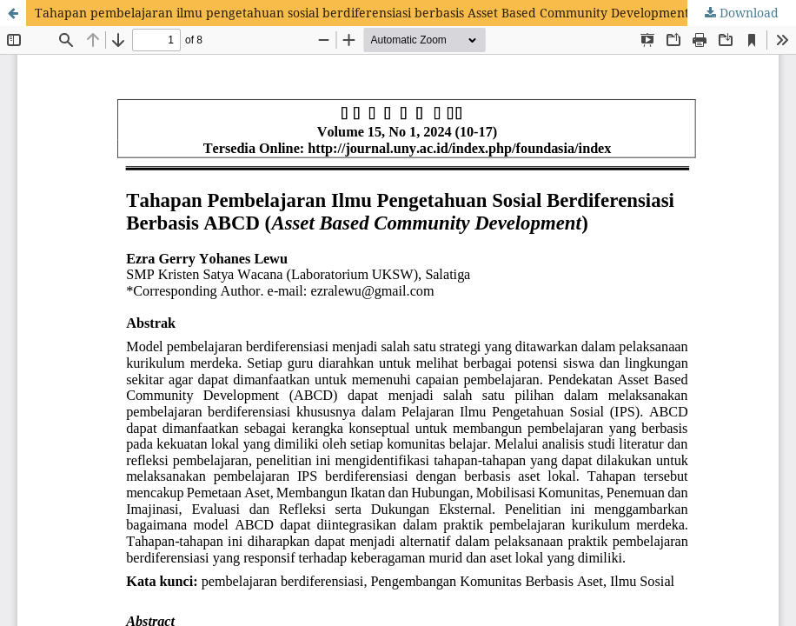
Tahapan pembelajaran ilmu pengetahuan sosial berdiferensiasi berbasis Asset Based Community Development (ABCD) (384, 12)
